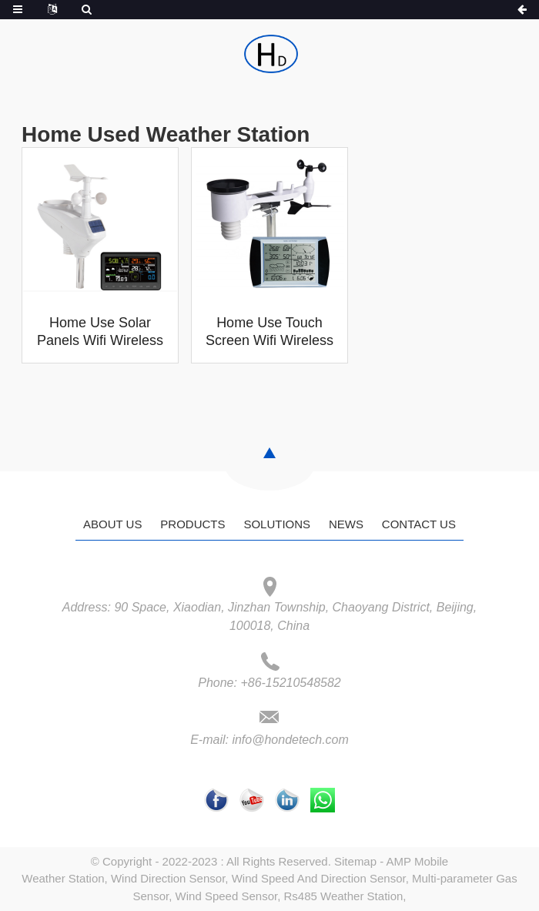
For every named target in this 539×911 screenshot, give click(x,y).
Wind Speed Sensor (227, 896)
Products (192, 524)
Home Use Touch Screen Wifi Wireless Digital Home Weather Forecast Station (269, 332)
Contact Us (419, 524)
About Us (112, 524)
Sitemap (355, 861)
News (346, 524)
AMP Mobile (418, 861)
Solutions (276, 524)
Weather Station (63, 878)
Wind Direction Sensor (168, 878)
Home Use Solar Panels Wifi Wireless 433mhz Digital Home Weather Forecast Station (100, 332)
